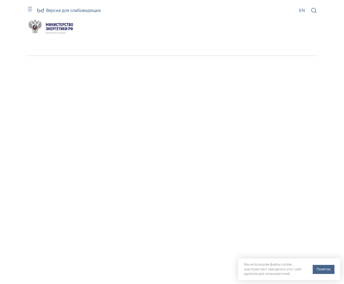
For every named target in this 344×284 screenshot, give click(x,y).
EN (302, 10)
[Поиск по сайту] (314, 11)
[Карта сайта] (28, 11)
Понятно (324, 269)
